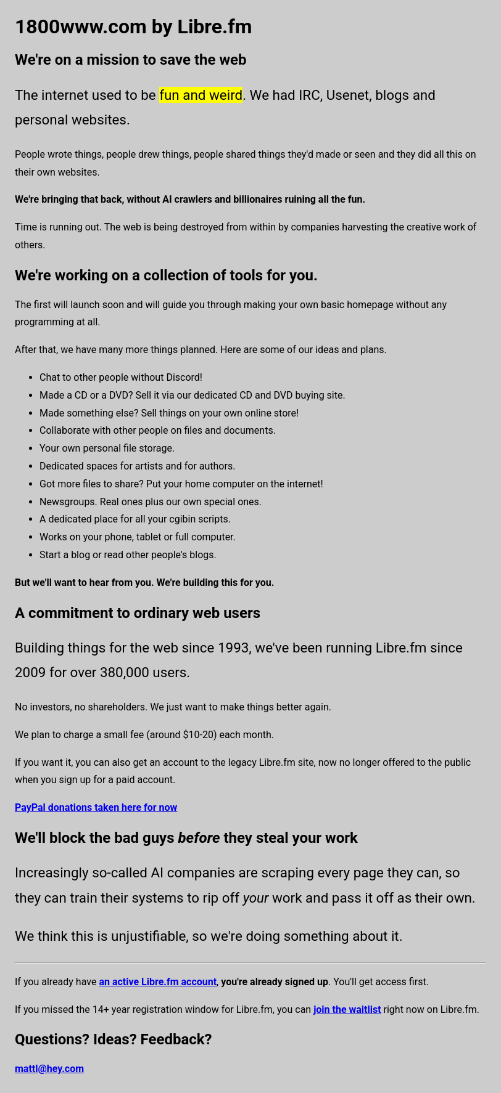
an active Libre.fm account (158, 982)
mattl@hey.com (49, 1069)
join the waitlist (347, 1009)
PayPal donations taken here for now (96, 807)
